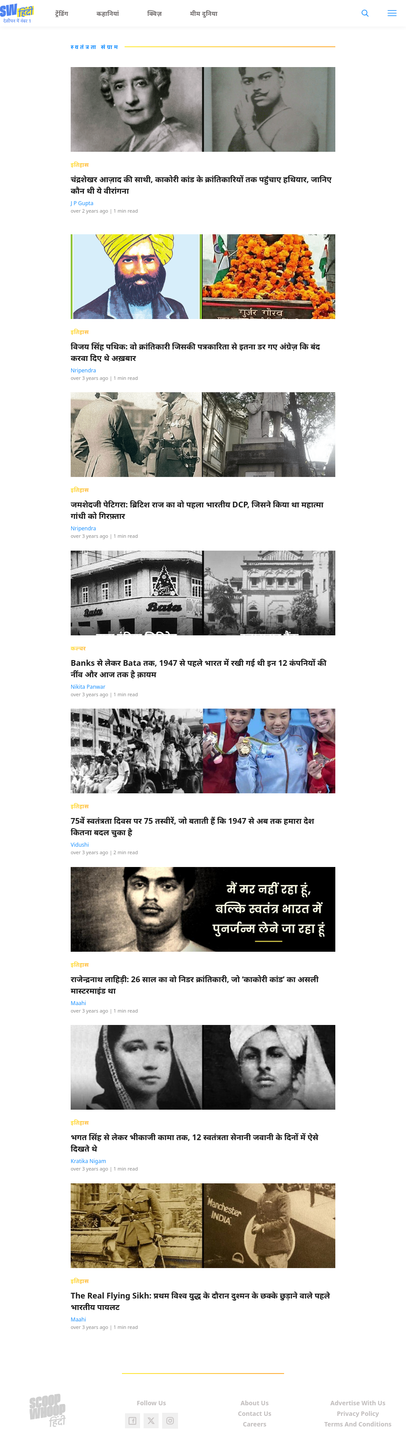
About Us (255, 1403)
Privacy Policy (358, 1413)
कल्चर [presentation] (78, 648)
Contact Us (254, 1413)
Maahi (78, 1003)
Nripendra (83, 370)
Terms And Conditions (357, 1424)
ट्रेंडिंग (61, 13)
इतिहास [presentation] (80, 165)
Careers (254, 1424)
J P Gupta (82, 203)
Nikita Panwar (88, 687)
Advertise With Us (358, 1403)
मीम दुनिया (203, 13)
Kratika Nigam (88, 1161)
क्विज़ (155, 13)
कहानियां (108, 13)
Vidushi (80, 844)
